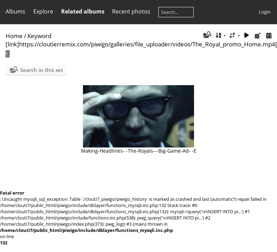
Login (264, 12)
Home (14, 36)
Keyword (39, 36)
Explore (43, 11)
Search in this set (41, 69)
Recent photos (131, 11)
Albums (15, 11)
